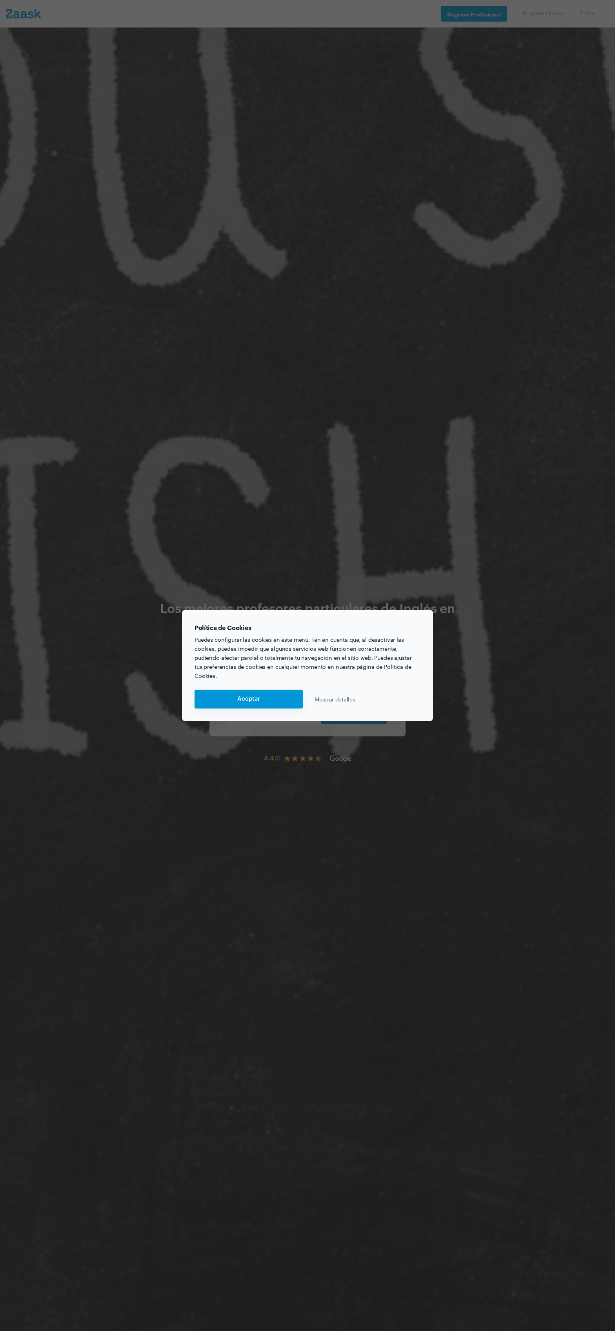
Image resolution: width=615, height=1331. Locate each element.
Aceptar (248, 699)
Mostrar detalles (335, 699)
